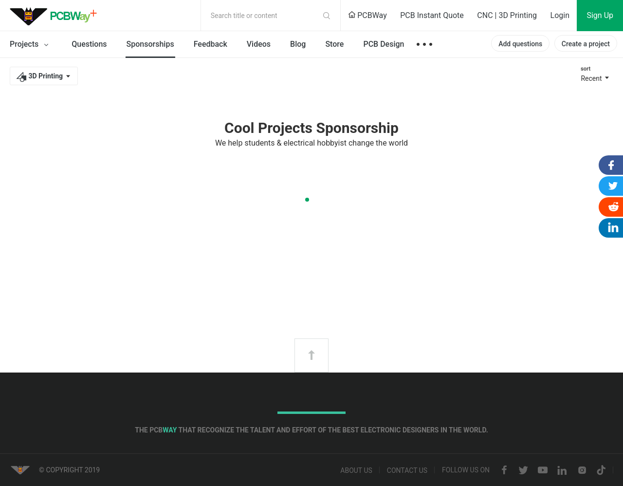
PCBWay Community (56, 15)
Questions (89, 44)
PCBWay (367, 15)
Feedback (210, 44)
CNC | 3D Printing (507, 15)
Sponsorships (150, 44)
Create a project (586, 44)
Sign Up (599, 15)
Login (559, 15)
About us (356, 470)
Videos (259, 44)
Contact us (407, 470)
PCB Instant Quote (432, 15)
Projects (31, 45)
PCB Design (383, 44)
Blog (298, 44)
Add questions (520, 44)
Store (334, 44)
